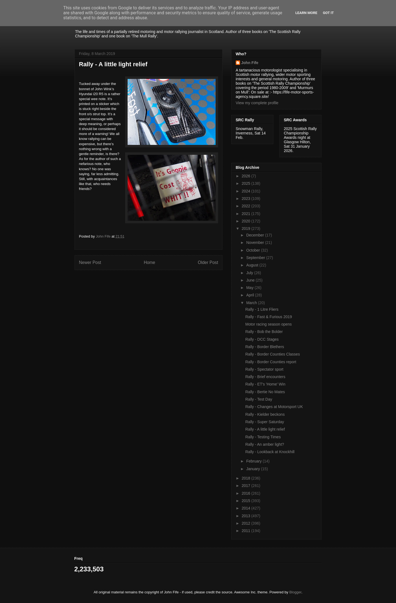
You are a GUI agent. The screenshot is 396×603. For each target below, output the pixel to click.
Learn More (306, 13)
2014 (246, 508)
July (250, 273)
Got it (328, 13)
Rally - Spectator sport (264, 369)
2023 (246, 198)
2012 (246, 523)
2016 (246, 493)
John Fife (249, 62)
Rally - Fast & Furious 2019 (268, 317)
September (256, 257)
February (254, 461)
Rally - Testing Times (263, 437)
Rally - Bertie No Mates (265, 392)
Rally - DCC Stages (262, 339)
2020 (246, 221)
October (253, 250)
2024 (246, 191)
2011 (246, 530)
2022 (246, 206)
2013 (246, 516)
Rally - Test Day (258, 399)
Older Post (208, 262)
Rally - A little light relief (265, 429)
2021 (246, 213)
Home (149, 262)
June (250, 280)
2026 (246, 176)
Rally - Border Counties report (270, 362)
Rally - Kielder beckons (265, 414)
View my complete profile (257, 103)
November (255, 242)
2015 (246, 501)
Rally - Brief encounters (265, 377)
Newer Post (90, 262)
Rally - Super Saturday (264, 422)
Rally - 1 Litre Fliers (262, 309)
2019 (246, 228)
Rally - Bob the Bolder (264, 331)
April (250, 295)
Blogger (295, 592)
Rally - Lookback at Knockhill (270, 452)
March (252, 303)
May (250, 287)
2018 (246, 478)
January (253, 469)
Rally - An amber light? (264, 444)
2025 (246, 183)
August (252, 265)
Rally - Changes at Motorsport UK (274, 406)
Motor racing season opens (268, 324)
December (255, 235)
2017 (246, 485)
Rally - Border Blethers (264, 347)
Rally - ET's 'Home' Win (265, 384)
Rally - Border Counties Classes (272, 354)
